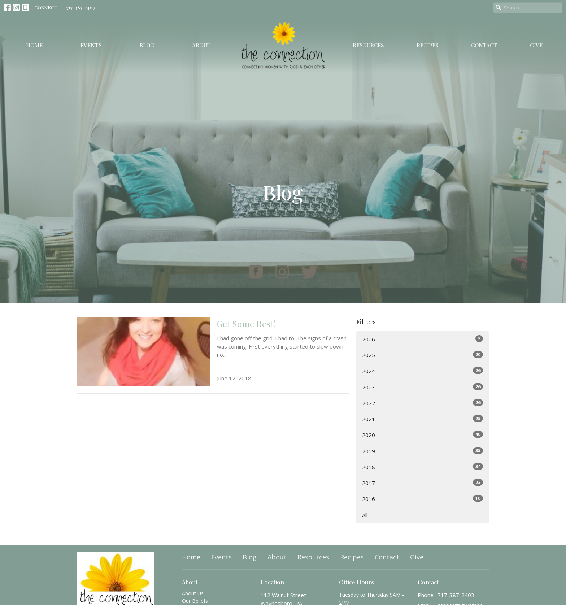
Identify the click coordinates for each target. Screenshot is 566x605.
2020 (422, 434)
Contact (484, 45)
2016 (422, 498)
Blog (146, 45)
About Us (193, 593)
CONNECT (45, 7)
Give (536, 45)
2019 (422, 451)
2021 (422, 419)
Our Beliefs (195, 600)
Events (90, 45)
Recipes (427, 45)
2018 (422, 467)
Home (34, 45)
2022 (422, 403)
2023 (422, 387)
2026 (422, 339)
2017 (422, 483)
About (201, 45)
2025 (422, 355)
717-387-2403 (80, 7)
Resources (368, 45)
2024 (422, 371)
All (364, 515)
